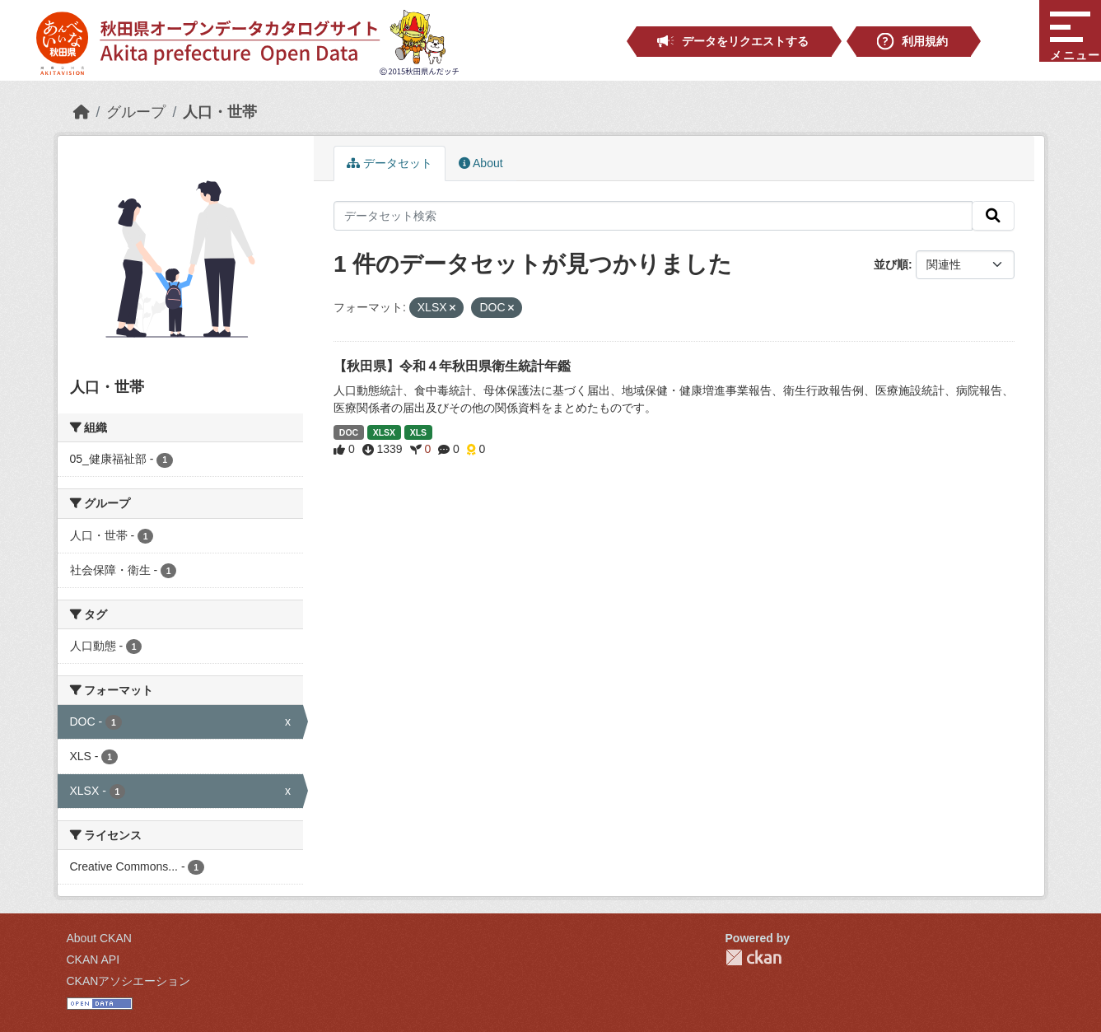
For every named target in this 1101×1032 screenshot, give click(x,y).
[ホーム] (81, 112)
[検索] (993, 216)
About (481, 163)
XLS (418, 432)
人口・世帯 (220, 112)
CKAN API (93, 959)
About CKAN (99, 938)
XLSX (384, 432)
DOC (348, 432)
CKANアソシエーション (129, 981)
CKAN (753, 957)
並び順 (891, 264)
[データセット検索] (653, 216)
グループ (136, 112)
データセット (389, 163)
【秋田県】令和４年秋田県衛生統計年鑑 (452, 366)
